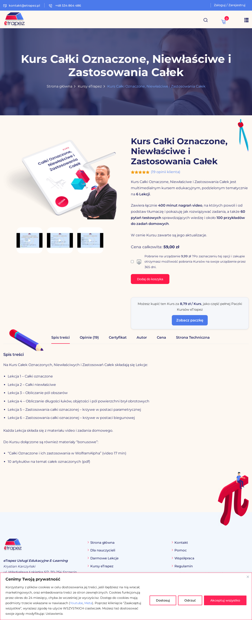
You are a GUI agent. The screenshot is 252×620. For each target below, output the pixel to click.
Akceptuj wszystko (225, 600)
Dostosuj (163, 600)
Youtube (76, 603)
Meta (88, 603)
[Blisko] (248, 577)
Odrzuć (190, 600)
